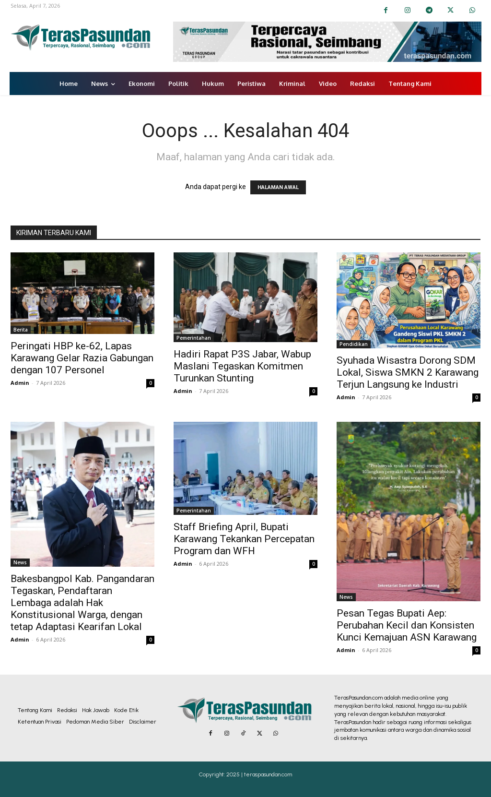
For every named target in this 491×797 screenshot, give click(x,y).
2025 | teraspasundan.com (259, 774)
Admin (20, 382)
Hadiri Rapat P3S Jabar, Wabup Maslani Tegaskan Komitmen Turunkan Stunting (242, 366)
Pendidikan (353, 344)
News (20, 562)
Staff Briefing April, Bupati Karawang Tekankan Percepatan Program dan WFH (244, 539)
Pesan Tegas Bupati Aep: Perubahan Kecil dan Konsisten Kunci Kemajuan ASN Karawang (407, 625)
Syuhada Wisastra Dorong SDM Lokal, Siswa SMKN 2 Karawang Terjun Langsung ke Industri (408, 372)
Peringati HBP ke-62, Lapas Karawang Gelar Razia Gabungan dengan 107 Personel (82, 358)
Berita (20, 329)
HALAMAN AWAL (278, 187)
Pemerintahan (193, 337)
